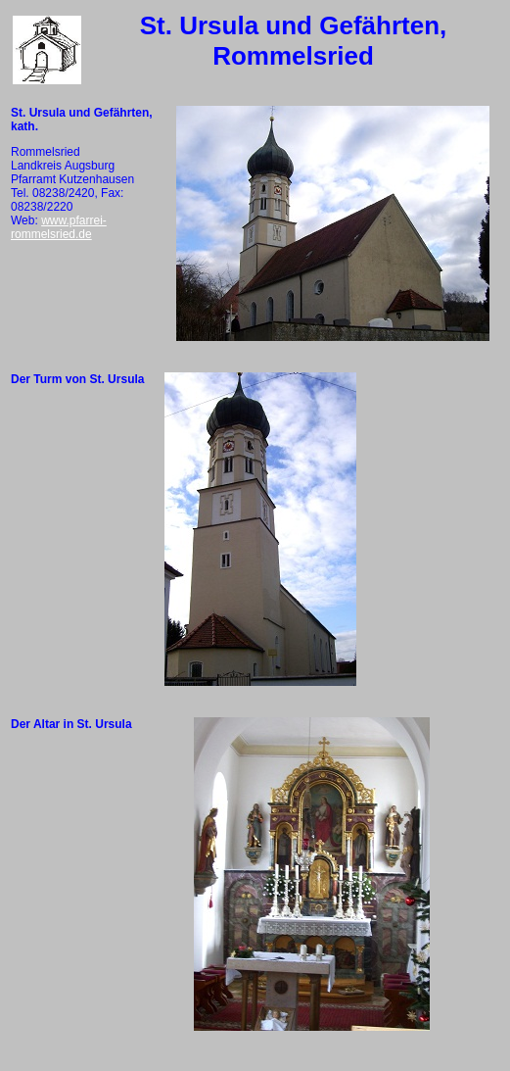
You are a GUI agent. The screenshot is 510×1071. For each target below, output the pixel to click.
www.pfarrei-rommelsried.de (59, 227)
